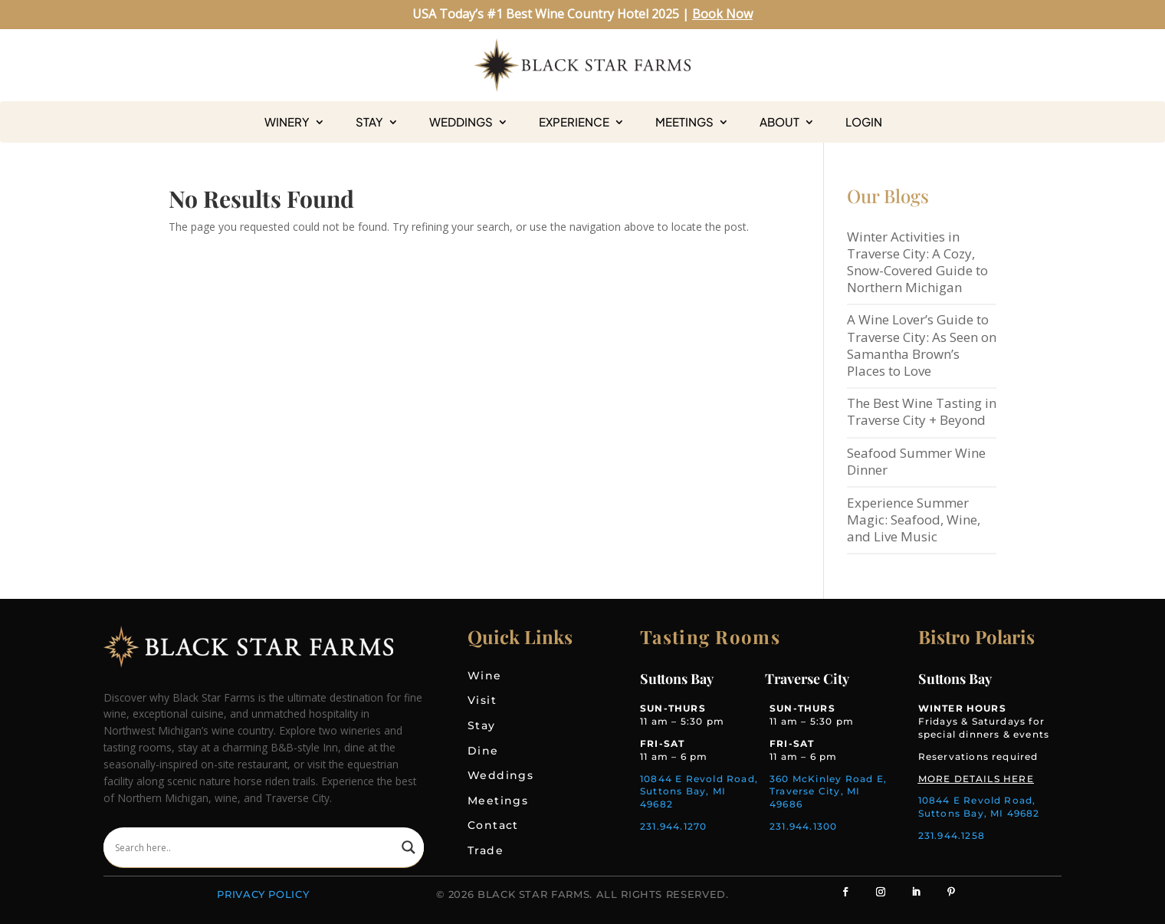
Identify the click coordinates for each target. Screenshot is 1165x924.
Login (863, 122)
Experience (574, 122)
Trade (486, 850)
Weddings (461, 122)
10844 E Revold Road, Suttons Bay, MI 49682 (699, 792)
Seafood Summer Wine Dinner (916, 461)
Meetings (684, 122)
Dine (483, 751)
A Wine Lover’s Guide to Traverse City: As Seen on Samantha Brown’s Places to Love (921, 345)
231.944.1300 (803, 826)
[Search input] (254, 847)
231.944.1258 (951, 835)
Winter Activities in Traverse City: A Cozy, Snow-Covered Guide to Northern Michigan (917, 262)
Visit (482, 700)
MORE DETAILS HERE (976, 778)
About (779, 122)
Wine (485, 675)
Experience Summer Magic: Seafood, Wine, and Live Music (913, 519)
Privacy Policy (263, 894)
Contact (493, 825)
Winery (287, 122)
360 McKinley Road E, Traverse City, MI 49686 (828, 792)
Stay (369, 122)
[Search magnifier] (408, 847)
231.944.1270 (673, 826)
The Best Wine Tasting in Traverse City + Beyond (921, 411)
